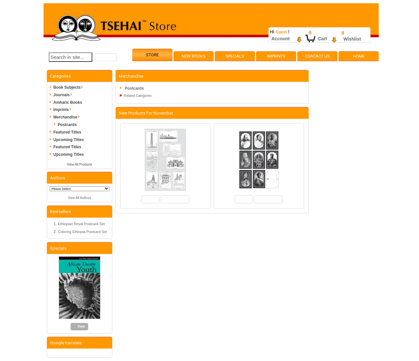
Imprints (276, 56)
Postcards (67, 124)
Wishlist (352, 39)
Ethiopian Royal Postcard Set (81, 224)
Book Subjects (69, 87)
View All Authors (79, 198)
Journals (63, 95)
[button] (106, 57)
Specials (235, 56)
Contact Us (317, 56)
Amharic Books (67, 102)
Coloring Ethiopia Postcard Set (82, 232)
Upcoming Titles (68, 139)
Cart (322, 38)
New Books (194, 56)
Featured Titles (67, 132)
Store (152, 54)
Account (280, 38)
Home (359, 56)
